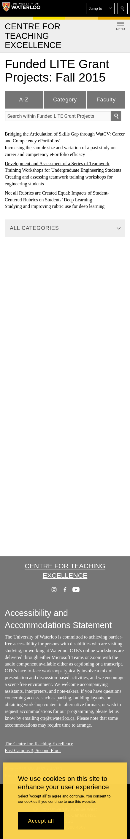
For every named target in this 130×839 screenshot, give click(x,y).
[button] (100, 8)
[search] (116, 116)
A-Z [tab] (23, 100)
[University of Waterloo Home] (21, 8)
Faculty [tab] (106, 100)
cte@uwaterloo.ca (57, 718)
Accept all (41, 821)
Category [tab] (65, 100)
